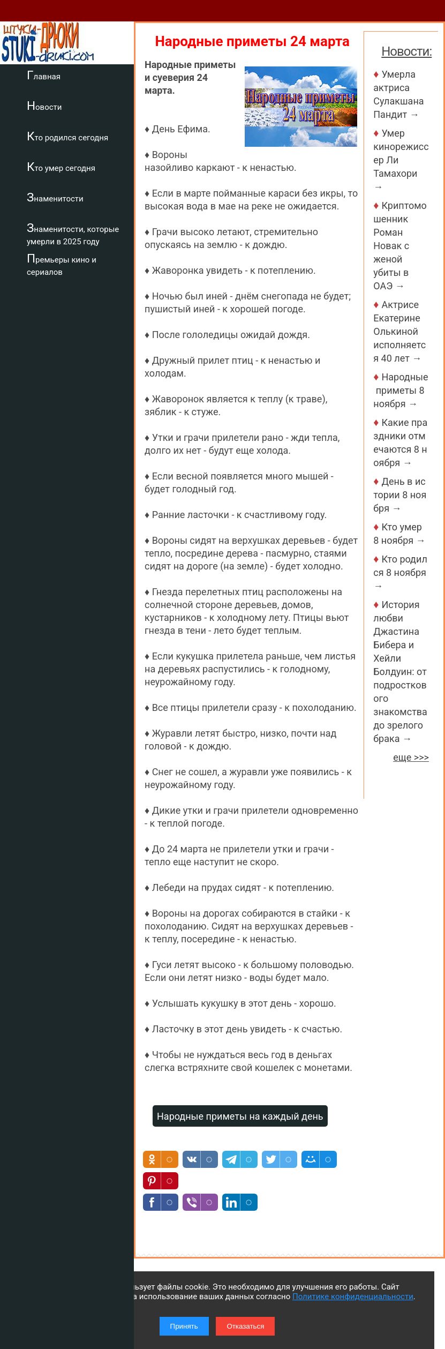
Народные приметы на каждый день (240, 1116)
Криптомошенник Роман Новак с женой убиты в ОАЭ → (400, 245)
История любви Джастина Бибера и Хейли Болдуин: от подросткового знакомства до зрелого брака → (400, 671)
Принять (184, 1326)
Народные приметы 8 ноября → (400, 390)
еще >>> (411, 757)
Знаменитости (55, 197)
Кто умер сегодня (61, 167)
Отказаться (245, 1326)
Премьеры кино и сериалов (61, 264)
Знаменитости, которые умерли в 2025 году (73, 234)
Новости (44, 106)
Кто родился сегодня (67, 136)
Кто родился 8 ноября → (400, 572)
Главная (44, 75)
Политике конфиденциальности (352, 1296)
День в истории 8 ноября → (399, 495)
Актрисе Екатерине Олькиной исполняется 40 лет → (399, 331)
